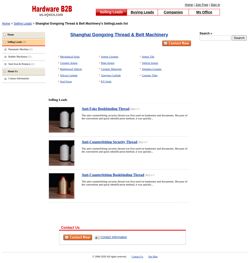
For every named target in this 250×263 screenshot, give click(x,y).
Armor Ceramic (109, 56)
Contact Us (137, 256)
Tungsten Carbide (111, 75)
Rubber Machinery (19, 56)
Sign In (215, 5)
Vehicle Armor (150, 62)
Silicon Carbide (69, 75)
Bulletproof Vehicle (71, 68)
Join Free (201, 5)
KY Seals (106, 81)
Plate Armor (107, 62)
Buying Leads (142, 12)
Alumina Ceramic (152, 68)
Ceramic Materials (111, 68)
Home (189, 5)
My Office (204, 12)
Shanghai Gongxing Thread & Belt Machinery (119, 34)
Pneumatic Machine (20, 49)
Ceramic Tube (149, 75)
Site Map (153, 256)
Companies (173, 12)
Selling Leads (111, 12)
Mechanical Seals (70, 56)
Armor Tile (148, 56)
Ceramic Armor (69, 62)
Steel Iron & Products (21, 63)
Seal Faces (66, 81)
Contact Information (113, 237)
